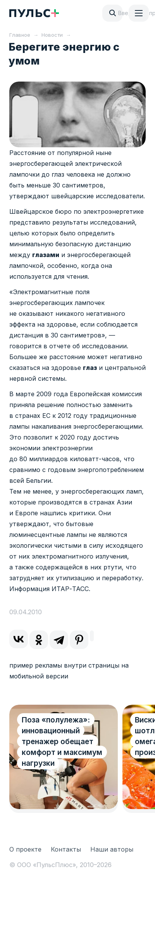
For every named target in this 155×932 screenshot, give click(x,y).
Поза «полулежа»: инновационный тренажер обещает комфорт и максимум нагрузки (62, 742)
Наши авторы (111, 849)
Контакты (66, 849)
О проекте (25, 849)
